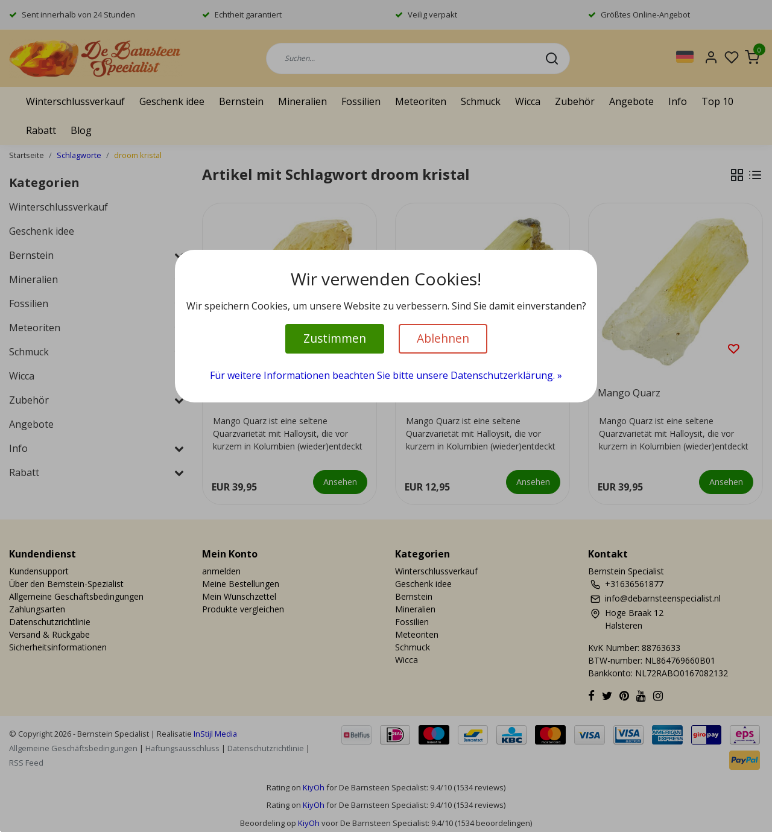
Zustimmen (334, 338)
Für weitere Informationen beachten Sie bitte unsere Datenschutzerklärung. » (386, 375)
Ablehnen (443, 338)
